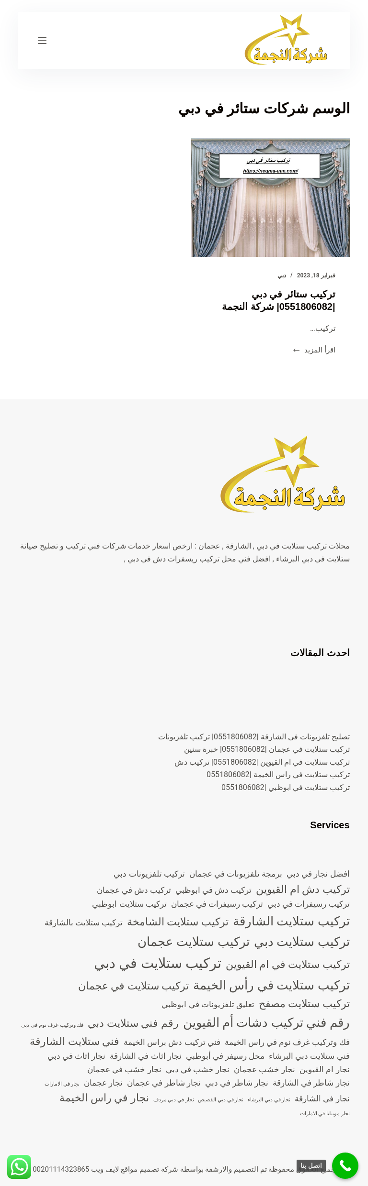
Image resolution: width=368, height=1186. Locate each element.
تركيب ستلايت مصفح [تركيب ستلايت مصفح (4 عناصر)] (304, 1004)
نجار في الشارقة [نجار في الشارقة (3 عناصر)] (322, 1098)
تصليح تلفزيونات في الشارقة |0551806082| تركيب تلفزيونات (254, 736)
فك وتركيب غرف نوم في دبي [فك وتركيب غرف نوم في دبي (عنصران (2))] (52, 1025)
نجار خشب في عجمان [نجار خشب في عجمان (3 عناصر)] (124, 1069)
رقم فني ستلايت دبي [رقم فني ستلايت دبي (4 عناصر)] (133, 1023)
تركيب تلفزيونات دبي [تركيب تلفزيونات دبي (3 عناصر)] (149, 874)
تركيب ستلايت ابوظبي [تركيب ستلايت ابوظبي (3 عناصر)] (129, 904)
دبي (281, 275)
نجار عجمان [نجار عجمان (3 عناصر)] (103, 1082)
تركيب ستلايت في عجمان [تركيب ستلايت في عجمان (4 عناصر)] (133, 986)
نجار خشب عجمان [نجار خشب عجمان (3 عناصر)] (264, 1069)
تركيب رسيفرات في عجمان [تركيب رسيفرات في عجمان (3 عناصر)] (217, 904)
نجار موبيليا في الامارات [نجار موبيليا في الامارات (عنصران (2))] (325, 1113)
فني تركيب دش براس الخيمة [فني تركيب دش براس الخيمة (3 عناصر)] (172, 1042)
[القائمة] (42, 40)
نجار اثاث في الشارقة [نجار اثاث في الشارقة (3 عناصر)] (145, 1056)
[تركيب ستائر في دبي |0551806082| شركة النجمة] (270, 197)
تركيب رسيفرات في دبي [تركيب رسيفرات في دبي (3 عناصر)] (308, 904)
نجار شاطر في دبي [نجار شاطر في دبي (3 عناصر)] (236, 1082)
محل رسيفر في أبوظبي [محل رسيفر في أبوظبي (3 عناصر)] (225, 1056)
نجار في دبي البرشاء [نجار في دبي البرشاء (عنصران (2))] (269, 1100)
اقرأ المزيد (313, 351)
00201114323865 (61, 1169)
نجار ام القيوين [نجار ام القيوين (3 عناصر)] (324, 1069)
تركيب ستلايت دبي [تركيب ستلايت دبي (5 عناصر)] (302, 941)
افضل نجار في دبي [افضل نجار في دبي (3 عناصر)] (318, 874)
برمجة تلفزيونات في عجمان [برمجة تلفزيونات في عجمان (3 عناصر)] (235, 874)
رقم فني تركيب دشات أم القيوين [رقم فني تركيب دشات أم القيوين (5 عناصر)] (266, 1022)
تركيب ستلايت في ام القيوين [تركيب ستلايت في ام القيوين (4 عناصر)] (288, 964)
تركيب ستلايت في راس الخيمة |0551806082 (278, 774)
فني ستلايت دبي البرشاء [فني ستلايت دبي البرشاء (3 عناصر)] (309, 1056)
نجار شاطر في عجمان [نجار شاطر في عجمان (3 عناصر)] (163, 1082)
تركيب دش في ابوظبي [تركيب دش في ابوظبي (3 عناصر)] (213, 890)
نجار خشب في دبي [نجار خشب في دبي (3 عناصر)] (198, 1069)
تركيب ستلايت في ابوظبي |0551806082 (285, 787)
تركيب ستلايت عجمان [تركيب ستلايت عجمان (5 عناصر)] (194, 941)
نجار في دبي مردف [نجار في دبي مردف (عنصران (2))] (173, 1100)
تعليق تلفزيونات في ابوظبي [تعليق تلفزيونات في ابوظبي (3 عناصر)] (207, 1004)
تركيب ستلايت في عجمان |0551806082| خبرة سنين (267, 749)
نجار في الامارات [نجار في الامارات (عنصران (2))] (62, 1084)
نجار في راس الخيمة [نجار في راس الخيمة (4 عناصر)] (104, 1098)
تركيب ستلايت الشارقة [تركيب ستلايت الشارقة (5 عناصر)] (291, 921)
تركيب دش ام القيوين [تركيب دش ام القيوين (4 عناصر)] (302, 889)
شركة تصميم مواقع (149, 1169)
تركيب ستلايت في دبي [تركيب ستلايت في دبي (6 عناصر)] (157, 963)
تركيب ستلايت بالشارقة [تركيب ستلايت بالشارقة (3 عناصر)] (84, 922)
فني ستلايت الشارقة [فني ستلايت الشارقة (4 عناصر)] (74, 1041)
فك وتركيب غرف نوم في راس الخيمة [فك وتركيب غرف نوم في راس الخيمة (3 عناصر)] (287, 1042)
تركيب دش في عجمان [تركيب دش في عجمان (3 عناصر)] (134, 890)
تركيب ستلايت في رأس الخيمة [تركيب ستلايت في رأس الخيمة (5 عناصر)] (271, 985)
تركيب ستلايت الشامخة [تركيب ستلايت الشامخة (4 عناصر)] (178, 922)
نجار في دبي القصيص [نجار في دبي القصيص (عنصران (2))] (220, 1100)
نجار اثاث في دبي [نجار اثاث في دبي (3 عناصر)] (76, 1056)
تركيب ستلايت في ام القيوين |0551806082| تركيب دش (262, 762)
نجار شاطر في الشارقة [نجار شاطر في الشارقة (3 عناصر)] (311, 1082)
